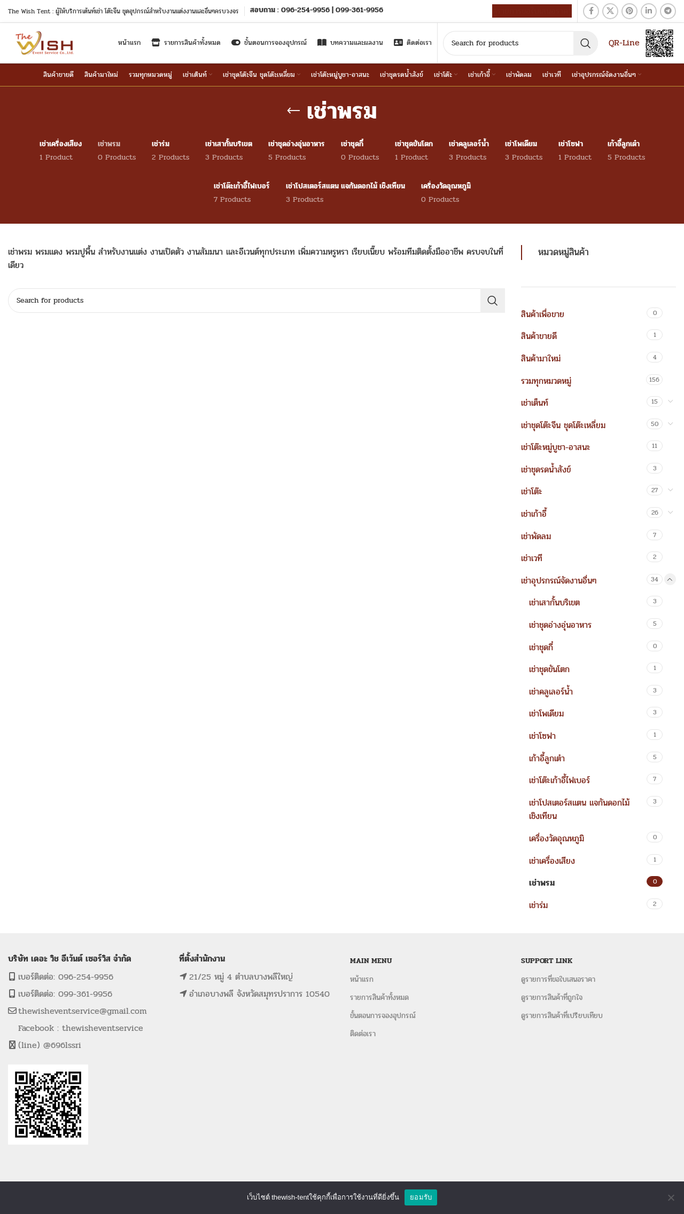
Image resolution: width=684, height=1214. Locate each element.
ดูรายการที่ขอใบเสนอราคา (558, 979)
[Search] (520, 43)
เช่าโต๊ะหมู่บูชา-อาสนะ (555, 447)
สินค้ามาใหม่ (541, 358)
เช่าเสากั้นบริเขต (554, 602)
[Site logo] (45, 42)
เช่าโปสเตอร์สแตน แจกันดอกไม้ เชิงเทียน (579, 809)
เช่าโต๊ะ (531, 491)
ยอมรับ (421, 1197)
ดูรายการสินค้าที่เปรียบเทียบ (562, 1015)
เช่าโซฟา (542, 736)
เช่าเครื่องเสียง (552, 861)
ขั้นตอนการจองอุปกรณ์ (383, 1015)
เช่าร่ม (538, 905)
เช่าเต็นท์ (534, 402)
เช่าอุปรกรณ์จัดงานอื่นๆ (558, 580)
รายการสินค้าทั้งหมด (379, 997)
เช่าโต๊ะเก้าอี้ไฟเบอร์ (559, 780)
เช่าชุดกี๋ (541, 647)
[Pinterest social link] (629, 11)
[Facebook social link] (591, 11)
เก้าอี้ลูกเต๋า (547, 758)
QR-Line (624, 42)
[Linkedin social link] (649, 11)
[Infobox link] (316, 11)
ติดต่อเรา (363, 1033)
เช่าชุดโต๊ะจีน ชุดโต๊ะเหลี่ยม (563, 425)
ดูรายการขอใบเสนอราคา (532, 11)
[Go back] (293, 111)
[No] (670, 1197)
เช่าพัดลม (536, 536)
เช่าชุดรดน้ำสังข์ (546, 469)
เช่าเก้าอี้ (534, 514)
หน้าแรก (362, 979)
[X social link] (610, 11)
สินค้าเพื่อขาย (542, 314)
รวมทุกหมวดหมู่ (546, 381)
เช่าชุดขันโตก (549, 669)
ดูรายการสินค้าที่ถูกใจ (551, 997)
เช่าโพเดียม (546, 713)
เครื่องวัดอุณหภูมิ (556, 838)
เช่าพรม (542, 882)
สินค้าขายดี (539, 336)
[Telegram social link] (668, 11)
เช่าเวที (531, 558)
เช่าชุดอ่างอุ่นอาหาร (560, 625)
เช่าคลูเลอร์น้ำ (551, 691)
